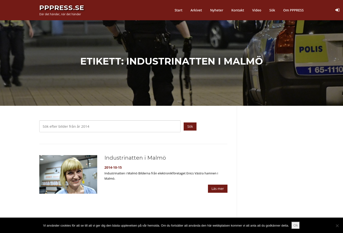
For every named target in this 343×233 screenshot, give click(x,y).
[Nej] (337, 225)
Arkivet (196, 10)
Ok (295, 225)
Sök (272, 10)
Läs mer (218, 188)
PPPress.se (61, 8)
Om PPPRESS (293, 10)
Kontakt (237, 10)
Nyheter (216, 10)
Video (256, 10)
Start (178, 10)
